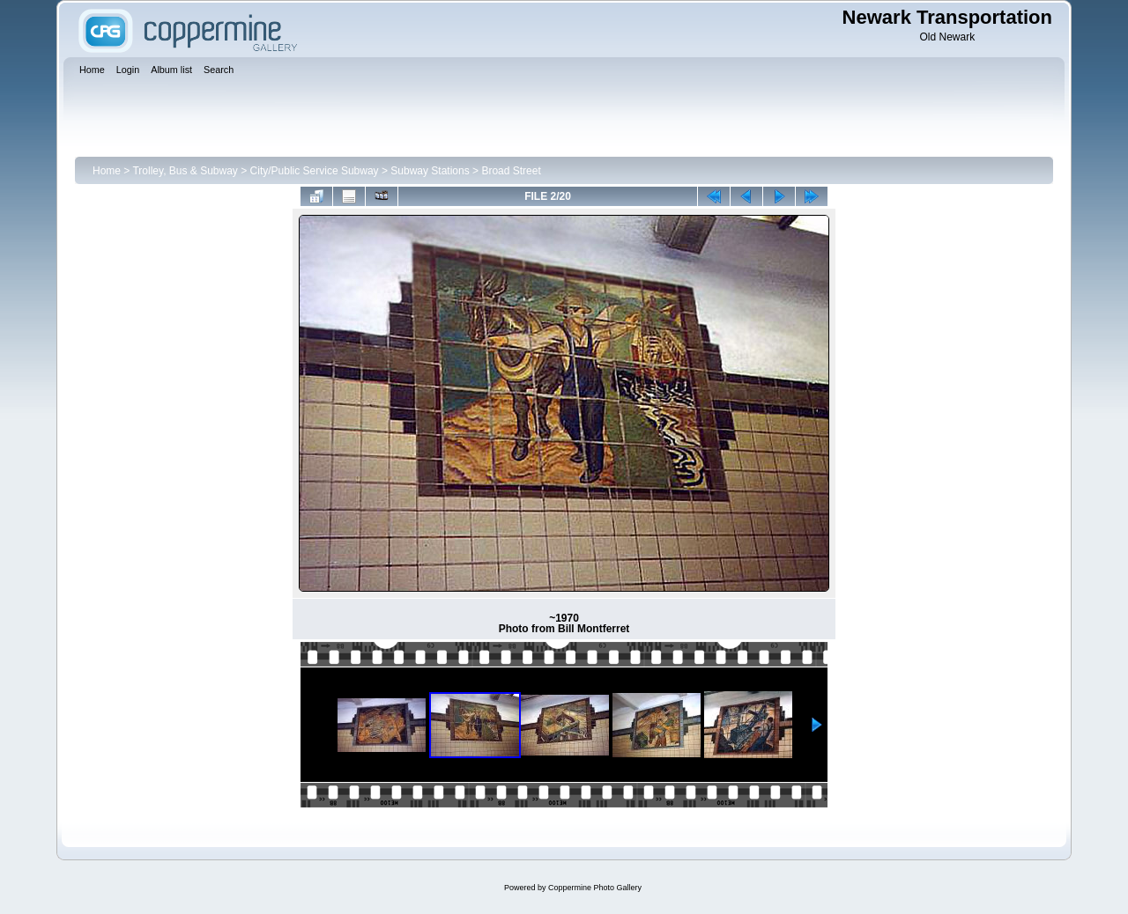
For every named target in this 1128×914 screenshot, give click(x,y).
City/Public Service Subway (314, 171)
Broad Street (510, 171)
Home (107, 171)
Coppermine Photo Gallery (595, 887)
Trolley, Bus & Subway (184, 171)
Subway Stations (429, 171)
